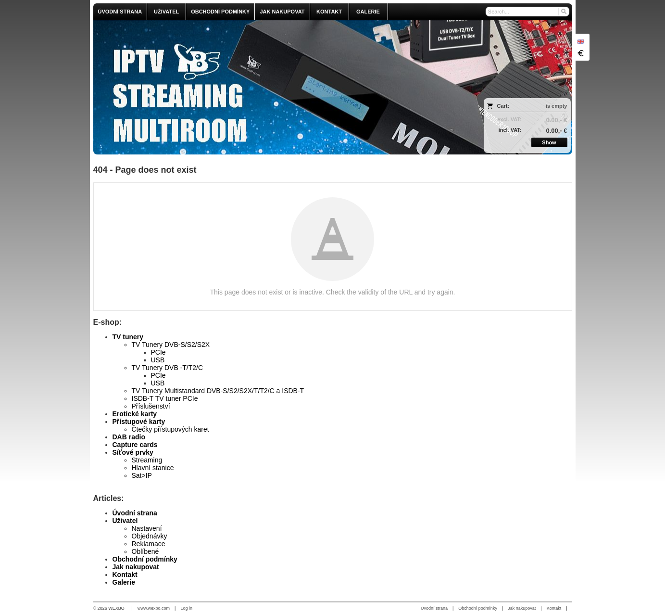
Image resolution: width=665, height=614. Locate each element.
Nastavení (147, 528)
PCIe (158, 352)
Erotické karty (135, 414)
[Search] (563, 11)
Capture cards (135, 444)
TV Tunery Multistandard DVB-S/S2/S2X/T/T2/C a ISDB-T (218, 391)
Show (549, 142)
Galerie (124, 582)
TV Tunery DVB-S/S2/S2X (171, 344)
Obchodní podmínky (145, 559)
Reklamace (148, 544)
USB (158, 360)
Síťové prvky (133, 452)
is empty (556, 106)
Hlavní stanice (153, 468)
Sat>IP (142, 475)
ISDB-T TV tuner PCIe (165, 398)
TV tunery (128, 337)
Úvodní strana (135, 513)
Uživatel (125, 520)
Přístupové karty (139, 421)
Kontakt (125, 574)
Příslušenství (151, 406)
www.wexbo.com (154, 608)
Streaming (147, 460)
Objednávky (149, 536)
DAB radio (129, 437)
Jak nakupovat (136, 567)
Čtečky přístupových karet (170, 429)
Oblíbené (145, 551)
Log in (186, 608)
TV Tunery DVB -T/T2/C (167, 367)
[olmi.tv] (273, 87)
